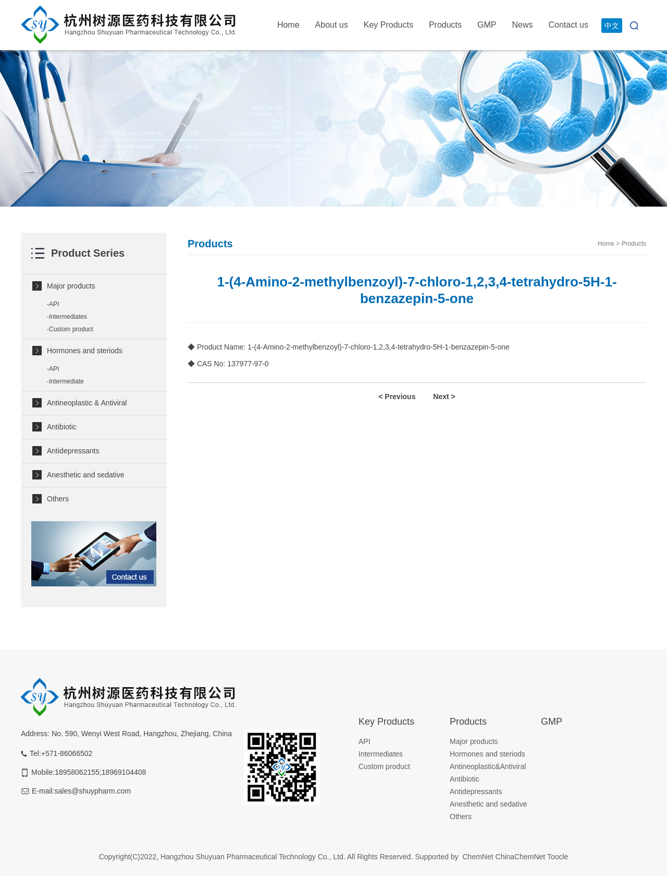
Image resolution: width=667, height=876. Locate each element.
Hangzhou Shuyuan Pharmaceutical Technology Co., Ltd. (253, 857)
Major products (71, 286)
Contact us (568, 24)
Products (445, 24)
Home (288, 24)
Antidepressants (73, 451)
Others (58, 499)
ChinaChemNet (521, 857)
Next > (444, 396)
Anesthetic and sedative (86, 475)
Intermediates (68, 316)
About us (331, 24)
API (54, 304)
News (522, 24)
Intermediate (66, 381)
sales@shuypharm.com (93, 791)
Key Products (388, 24)
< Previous (396, 396)
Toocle (557, 857)
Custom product (71, 329)
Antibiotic (62, 427)
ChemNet (477, 857)
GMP (486, 24)
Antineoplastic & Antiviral (87, 403)
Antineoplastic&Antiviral (488, 766)
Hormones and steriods (84, 350)
